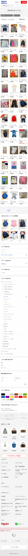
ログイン (17, 2)
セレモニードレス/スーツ (15, 314)
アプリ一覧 (17, 541)
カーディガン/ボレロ (15, 319)
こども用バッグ (14, 336)
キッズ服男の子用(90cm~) (14, 289)
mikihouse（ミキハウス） (7, 15)
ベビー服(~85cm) (14, 291)
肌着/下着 (15, 326)
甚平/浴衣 (15, 324)
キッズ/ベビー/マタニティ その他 (14, 348)
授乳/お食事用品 (14, 343)
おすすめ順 (11, 19)
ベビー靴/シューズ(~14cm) (14, 333)
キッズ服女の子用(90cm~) (14, 286)
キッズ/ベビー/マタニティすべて (14, 284)
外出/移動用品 (14, 341)
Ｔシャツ (15, 301)
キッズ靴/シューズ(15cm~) (14, 331)
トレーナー (15, 309)
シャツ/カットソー (15, 304)
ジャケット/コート (15, 316)
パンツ (15, 321)
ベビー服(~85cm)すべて (15, 294)
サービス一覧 (4, 541)
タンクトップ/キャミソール (15, 306)
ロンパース (17, 15)
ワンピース (15, 311)
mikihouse (14, 263)
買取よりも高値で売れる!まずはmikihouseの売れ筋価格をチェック (14, 409)
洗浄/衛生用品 (14, 346)
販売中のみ (4, 19)
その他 (15, 329)
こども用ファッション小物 (14, 338)
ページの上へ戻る (14, 547)
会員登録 (24, 2)
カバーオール (15, 299)
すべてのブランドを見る (14, 455)
